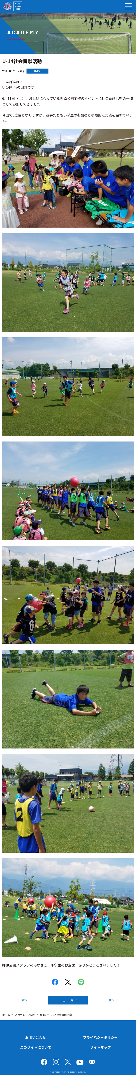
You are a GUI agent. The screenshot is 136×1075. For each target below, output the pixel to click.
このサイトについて (35, 1047)
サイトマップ (100, 1047)
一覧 (70, 1000)
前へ (24, 1000)
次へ (111, 1000)
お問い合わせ (35, 1037)
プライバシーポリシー (100, 1037)
